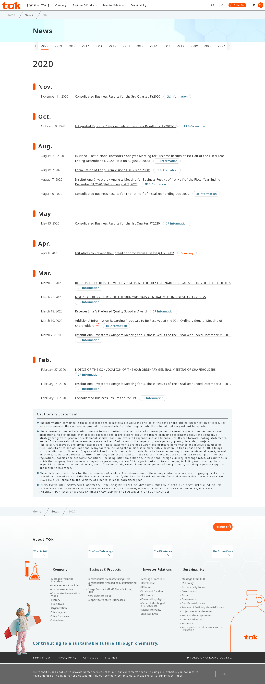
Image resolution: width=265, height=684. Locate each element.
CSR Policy (188, 583)
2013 (139, 52)
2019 (58, 52)
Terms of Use (42, 658)
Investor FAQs (149, 614)
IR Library (147, 595)
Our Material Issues (193, 603)
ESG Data (187, 624)
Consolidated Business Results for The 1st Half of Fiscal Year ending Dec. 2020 (132, 200)
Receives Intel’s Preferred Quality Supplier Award (111, 318)
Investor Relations (123, 8)
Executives (57, 604)
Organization (59, 608)
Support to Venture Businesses (106, 600)
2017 (85, 52)
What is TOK (56, 558)
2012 (153, 52)
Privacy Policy (67, 658)
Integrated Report (193, 620)
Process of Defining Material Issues (203, 607)
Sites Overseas (60, 616)
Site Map (111, 658)
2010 (180, 52)
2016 (99, 52)
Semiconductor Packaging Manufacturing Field (112, 584)
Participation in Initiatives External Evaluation (202, 629)
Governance (189, 599)
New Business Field (99, 596)
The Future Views (209, 558)
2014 (126, 52)
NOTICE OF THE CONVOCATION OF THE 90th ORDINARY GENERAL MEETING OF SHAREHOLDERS (145, 376)
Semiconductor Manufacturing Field (109, 579)
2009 (194, 52)
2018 (72, 52)
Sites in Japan (59, 612)
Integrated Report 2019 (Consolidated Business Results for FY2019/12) (126, 132)
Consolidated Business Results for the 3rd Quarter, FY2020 (117, 103)
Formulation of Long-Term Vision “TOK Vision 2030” (112, 177)
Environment (189, 591)
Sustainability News (193, 587)
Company (65, 8)
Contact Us (90, 658)
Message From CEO (153, 579)
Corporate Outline (62, 589)
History (55, 600)
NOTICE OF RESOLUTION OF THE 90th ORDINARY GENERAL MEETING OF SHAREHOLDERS (140, 303)
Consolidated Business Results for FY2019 (105, 404)
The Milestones (158, 558)
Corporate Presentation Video (65, 594)
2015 (112, 52)
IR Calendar (148, 583)
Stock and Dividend (152, 591)
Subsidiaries (58, 620)
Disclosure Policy (151, 610)
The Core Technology (107, 558)
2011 (167, 52)
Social (185, 595)
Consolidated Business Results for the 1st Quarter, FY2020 (117, 230)
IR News (146, 587)
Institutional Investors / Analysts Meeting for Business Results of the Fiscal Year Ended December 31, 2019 (153, 341)
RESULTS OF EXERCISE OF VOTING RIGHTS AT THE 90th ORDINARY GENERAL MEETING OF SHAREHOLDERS (153, 289)
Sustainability (150, 8)
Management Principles (65, 585)
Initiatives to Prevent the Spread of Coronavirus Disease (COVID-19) (124, 260)
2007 (221, 52)
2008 (207, 52)
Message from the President (62, 580)
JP (252, 8)
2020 (44, 52)
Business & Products (91, 8)
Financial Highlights (153, 599)
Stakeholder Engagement (197, 615)
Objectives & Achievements (198, 611)
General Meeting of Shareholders (153, 604)
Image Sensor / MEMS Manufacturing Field (110, 590)
